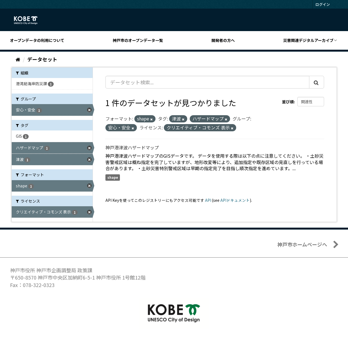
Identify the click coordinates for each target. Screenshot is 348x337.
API (208, 200)
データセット (42, 59)
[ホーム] (18, 59)
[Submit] (316, 82)
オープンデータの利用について (37, 40)
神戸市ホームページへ (302, 244)
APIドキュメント (235, 200)
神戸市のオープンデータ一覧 (138, 40)
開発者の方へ (223, 40)
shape (112, 177)
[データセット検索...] (207, 82)
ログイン (322, 4)
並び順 (288, 101)
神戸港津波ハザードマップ (132, 147)
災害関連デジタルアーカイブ (308, 40)
